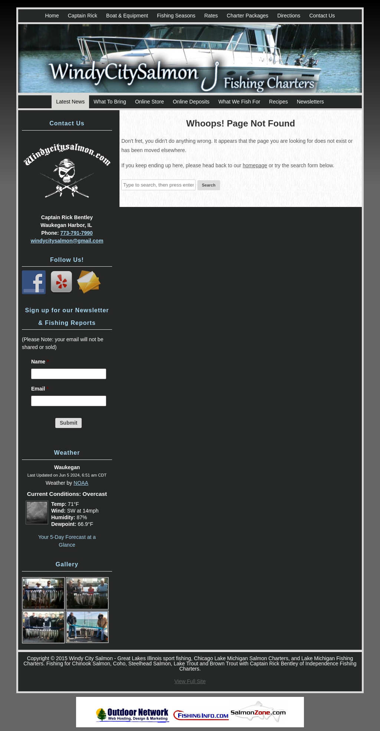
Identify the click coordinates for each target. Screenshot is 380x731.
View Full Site (190, 681)
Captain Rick (82, 16)
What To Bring (110, 102)
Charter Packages (247, 16)
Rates (211, 16)
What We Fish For (240, 102)
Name (40, 362)
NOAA (80, 483)
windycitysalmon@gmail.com (67, 241)
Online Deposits (191, 102)
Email (40, 389)
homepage (255, 165)
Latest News (70, 102)
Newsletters (310, 102)
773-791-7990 (76, 233)
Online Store (149, 102)
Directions (288, 16)
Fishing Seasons (176, 16)
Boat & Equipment (127, 16)
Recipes (278, 102)
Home (52, 16)
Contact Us (322, 16)
